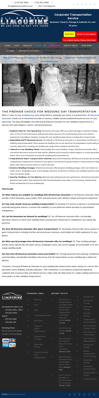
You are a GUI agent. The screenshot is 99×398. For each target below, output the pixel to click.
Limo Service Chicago (88, 302)
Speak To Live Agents (86, 34)
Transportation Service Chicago (90, 321)
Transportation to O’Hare (40, 338)
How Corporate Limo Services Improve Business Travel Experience (65, 344)
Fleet (16, 45)
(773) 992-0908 (9, 319)
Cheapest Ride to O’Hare (90, 374)
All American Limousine (16, 394)
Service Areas (71, 45)
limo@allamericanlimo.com (31, 5)
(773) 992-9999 (39, 2)
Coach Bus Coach (90, 379)
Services (27, 45)
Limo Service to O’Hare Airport (90, 333)
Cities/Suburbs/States (42, 315)
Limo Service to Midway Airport (90, 340)
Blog (36, 310)
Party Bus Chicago (87, 314)
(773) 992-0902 (19, 2)
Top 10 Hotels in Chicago (65, 329)
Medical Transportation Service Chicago (90, 354)
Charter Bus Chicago (38, 346)
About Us (37, 299)
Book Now (69, 34)
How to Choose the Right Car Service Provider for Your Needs (65, 379)
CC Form (10, 51)
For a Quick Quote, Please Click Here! (79, 40)
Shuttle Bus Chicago (88, 361)
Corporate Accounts (28, 51)
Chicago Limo (89, 296)
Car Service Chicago (88, 308)
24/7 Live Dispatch (45, 6)
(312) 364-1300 (9, 322)
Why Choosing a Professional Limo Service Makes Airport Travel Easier (65, 362)
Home (7, 45)
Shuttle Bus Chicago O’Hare (90, 368)
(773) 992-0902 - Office (12, 310)
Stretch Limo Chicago (88, 346)
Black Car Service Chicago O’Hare (90, 327)
